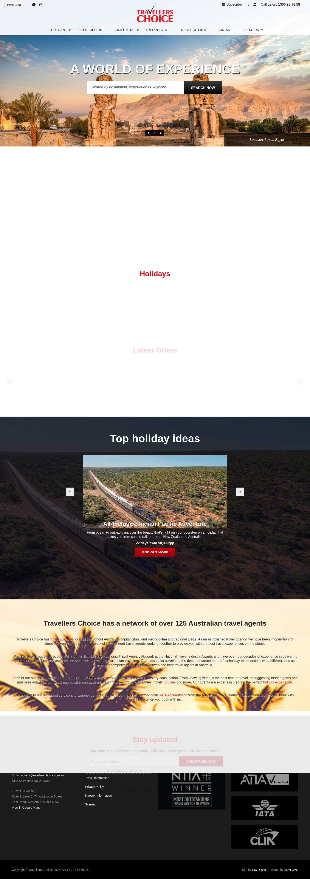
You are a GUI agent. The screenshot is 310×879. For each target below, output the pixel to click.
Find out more (155, 682)
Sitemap (90, 828)
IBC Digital (258, 869)
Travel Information (97, 802)
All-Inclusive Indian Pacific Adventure (155, 653)
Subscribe (232, 4)
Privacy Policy (94, 811)
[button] (254, 4)
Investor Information (98, 819)
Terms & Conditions (98, 793)
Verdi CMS (291, 869)
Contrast (14, 5)
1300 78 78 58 (288, 4)
